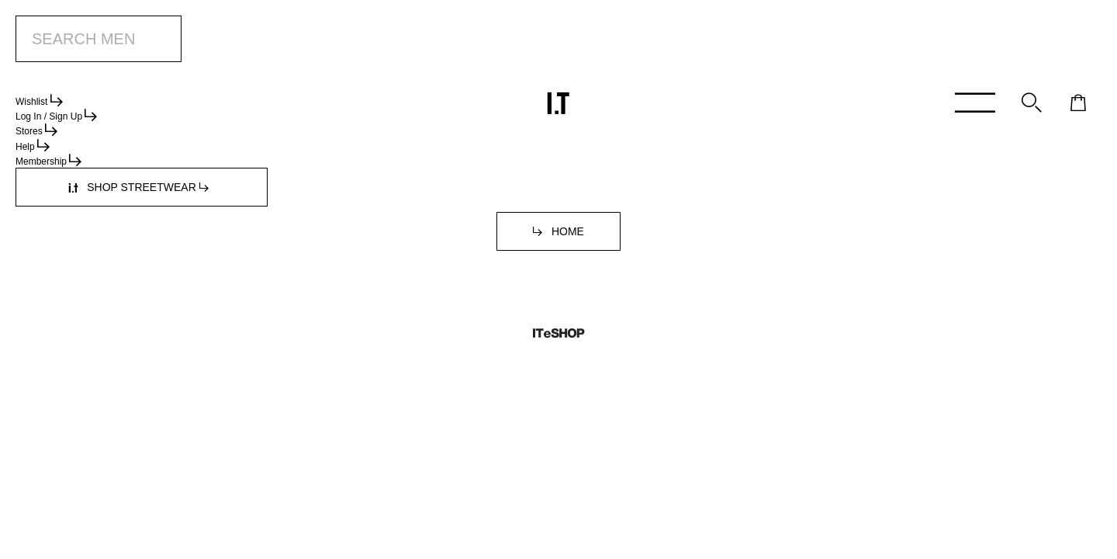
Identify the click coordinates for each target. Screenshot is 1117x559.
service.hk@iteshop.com (731, 180)
